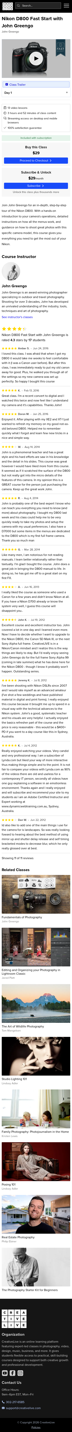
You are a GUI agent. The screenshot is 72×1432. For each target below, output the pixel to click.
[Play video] (36, 58)
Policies (36, 1427)
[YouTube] (5, 1373)
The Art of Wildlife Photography (23, 1026)
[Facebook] (12, 1373)
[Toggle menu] (66, 6)
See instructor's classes (17, 317)
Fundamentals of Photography (22, 917)
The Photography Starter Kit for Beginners (30, 1290)
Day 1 (8, 92)
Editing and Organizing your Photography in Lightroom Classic (31, 972)
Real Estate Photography (18, 1237)
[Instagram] (20, 1373)
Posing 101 (8, 1184)
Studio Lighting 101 (14, 1079)
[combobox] (38, 6)
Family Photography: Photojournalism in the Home (35, 1132)
